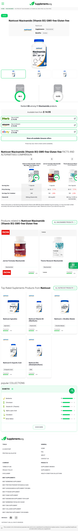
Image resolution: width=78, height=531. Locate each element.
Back (4, 15)
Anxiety (45, 33)
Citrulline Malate (59, 325)
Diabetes (6, 389)
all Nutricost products (65, 288)
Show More (39, 427)
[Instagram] (16, 518)
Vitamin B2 (33, 325)
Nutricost (38, 26)
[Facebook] (11, 518)
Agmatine (6, 325)
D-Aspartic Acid (8, 369)
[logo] (41, 4)
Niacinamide (49, 29)
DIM (31, 369)
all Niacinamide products (64, 222)
